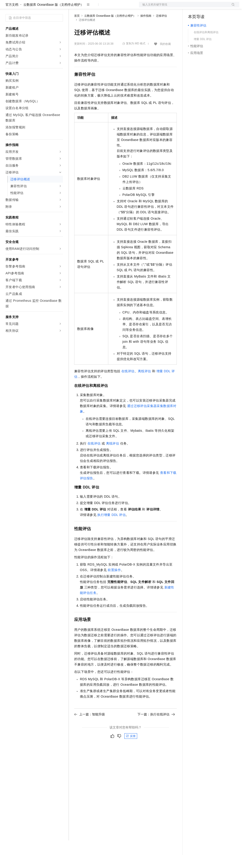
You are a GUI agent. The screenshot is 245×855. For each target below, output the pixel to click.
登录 (231, 7)
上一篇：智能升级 (89, 729)
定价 (99, 7)
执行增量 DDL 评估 (111, 529)
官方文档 (11, 19)
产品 (59, 7)
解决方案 (73, 7)
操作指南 (145, 30)
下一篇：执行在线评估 (156, 729)
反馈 (131, 750)
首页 (77, 30)
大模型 (47, 7)
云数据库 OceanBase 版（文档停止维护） (53, 19)
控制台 (204, 7)
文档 (183, 7)
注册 (215, 7)
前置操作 (114, 584)
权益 (88, 7)
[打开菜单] (7, 7)
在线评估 (128, 386)
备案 (193, 7)
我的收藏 (165, 58)
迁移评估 (161, 30)
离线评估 (144, 386)
